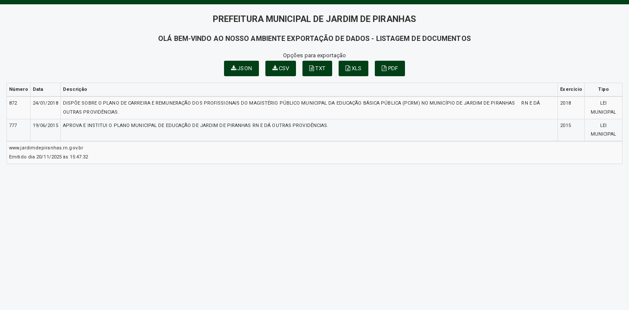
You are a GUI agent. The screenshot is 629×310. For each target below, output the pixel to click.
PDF (390, 68)
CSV (281, 68)
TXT (317, 68)
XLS (354, 68)
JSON (241, 68)
